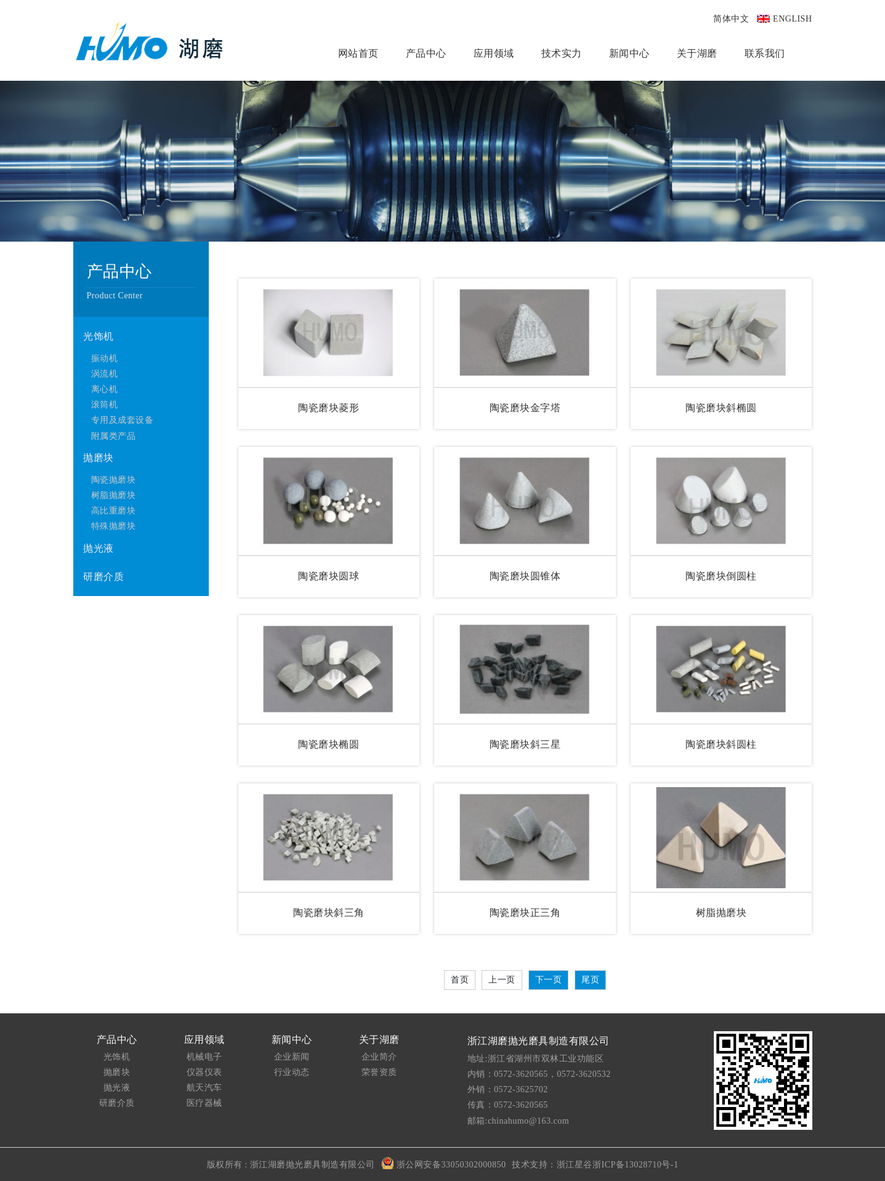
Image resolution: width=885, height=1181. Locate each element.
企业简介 (379, 1056)
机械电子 (204, 1056)
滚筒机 (104, 404)
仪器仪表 (204, 1072)
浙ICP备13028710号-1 (635, 1164)
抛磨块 (98, 457)
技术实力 (561, 53)
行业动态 (292, 1072)
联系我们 (765, 53)
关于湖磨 (697, 53)
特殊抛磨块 (113, 526)
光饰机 (98, 336)
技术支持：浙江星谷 (552, 1164)
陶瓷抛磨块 (113, 479)
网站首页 (358, 53)
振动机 (104, 358)
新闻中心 (629, 53)
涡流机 (104, 373)
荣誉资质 (379, 1072)
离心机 (104, 389)
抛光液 (98, 548)
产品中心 (426, 53)
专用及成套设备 (122, 420)
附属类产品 (113, 436)
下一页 (548, 979)
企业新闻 (292, 1056)
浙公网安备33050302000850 (443, 1163)
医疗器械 (204, 1103)
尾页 (590, 979)
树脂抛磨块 (113, 495)
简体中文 (731, 18)
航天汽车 (204, 1087)
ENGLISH (792, 18)
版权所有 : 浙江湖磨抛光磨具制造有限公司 (291, 1164)
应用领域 (494, 53)
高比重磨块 (113, 510)
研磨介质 (103, 576)
